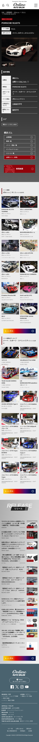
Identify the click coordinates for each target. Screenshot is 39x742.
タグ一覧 (10, 728)
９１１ (24, 12)
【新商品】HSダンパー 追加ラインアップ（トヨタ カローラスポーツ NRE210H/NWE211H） (13, 580)
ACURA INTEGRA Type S (9, 404)
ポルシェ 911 (6, 253)
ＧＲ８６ (4, 360)
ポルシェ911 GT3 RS (26, 253)
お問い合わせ (19, 728)
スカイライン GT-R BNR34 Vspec (10, 476)
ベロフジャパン (5, 647)
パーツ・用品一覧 (11, 145)
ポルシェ (16, 12)
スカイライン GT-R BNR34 (28, 404)
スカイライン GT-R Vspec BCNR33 (10, 452)
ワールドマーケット (7, 605)
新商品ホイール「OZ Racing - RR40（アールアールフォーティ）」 (13, 621)
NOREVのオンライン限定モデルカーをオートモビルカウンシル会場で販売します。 (13, 601)
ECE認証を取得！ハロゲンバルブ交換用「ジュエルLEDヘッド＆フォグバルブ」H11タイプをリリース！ (13, 534)
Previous (4, 50)
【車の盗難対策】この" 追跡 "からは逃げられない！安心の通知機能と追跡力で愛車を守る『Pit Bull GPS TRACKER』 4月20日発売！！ (13, 558)
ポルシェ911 (5, 232)
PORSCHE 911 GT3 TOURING (8, 210)
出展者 (30, 731)
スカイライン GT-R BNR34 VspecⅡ (28, 452)
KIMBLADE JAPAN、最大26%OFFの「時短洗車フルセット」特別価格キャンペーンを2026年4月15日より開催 (13, 611)
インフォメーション (12, 149)
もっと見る (9, 331)
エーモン (4, 563)
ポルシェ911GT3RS (26, 209)
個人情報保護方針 (12, 731)
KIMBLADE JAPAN (7, 615)
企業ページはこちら (19, 82)
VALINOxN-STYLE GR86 (28, 360)
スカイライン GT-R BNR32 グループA (10, 427)
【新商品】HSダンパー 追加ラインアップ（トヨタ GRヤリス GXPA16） (13, 589)
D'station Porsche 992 (9, 295)
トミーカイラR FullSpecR (28, 426)
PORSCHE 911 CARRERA (28, 274)
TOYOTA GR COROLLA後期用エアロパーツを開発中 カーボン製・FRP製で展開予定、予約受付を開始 (13, 523)
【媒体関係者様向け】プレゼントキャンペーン (13, 644)
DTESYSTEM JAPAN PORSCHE (26, 317)
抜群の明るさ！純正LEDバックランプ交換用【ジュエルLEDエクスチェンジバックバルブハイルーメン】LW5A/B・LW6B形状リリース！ (13, 545)
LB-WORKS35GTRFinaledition (28, 382)
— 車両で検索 (5, 698)
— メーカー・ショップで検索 (10, 696)
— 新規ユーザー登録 (26, 696)
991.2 (3, 316)
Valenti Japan (5, 538)
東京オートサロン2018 (10, 124)
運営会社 (28, 728)
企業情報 (9, 137)
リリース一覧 (10, 153)
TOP (3, 12)
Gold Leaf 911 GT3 (26, 295)
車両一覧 (9, 141)
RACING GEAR (6, 571)
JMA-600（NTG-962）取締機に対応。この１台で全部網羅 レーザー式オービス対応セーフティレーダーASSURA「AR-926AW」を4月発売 (13, 633)
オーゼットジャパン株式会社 (9, 624)
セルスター (4, 638)
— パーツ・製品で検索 (8, 700)
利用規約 (22, 731)
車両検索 (9, 12)
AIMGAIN (4, 527)
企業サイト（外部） (12, 157)
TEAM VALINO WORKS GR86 (9, 382)
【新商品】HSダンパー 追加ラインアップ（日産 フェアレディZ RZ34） (13, 568)
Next (35, 50)
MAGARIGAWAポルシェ (27, 232)
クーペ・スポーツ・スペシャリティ (23, 33)
